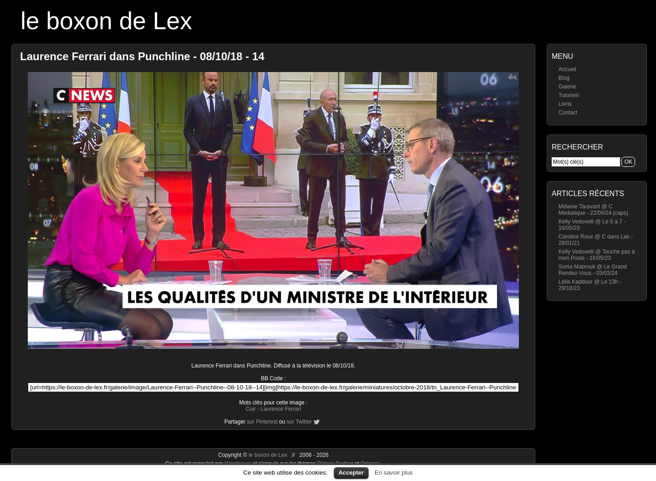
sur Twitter (299, 422)
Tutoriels (569, 95)
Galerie (567, 86)
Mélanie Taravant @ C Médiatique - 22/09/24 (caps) (593, 209)
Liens (565, 104)
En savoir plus (393, 472)
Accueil (567, 69)
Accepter (351, 472)
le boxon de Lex (106, 20)
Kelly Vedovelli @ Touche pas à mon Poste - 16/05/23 (597, 254)
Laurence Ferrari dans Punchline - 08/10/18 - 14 (142, 56)
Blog (564, 78)
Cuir (251, 409)
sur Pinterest (262, 422)
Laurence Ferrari (281, 409)
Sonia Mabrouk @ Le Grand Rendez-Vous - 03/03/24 (593, 270)
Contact (568, 112)
